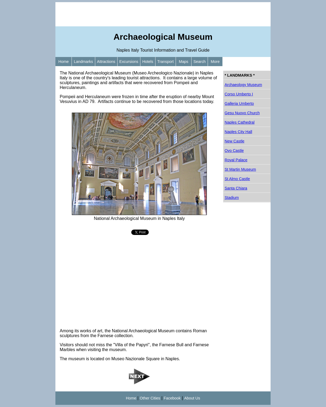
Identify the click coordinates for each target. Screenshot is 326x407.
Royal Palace (236, 160)
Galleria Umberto (239, 103)
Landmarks (83, 61)
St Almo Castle (237, 179)
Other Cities (150, 398)
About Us (192, 398)
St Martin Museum (240, 169)
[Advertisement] (163, 14)
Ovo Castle (234, 150)
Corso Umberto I (239, 94)
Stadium (232, 197)
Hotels (147, 61)
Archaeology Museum (243, 85)
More (215, 61)
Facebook (172, 398)
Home (63, 61)
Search (199, 61)
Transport (165, 61)
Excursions (128, 61)
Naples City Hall (238, 132)
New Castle (234, 141)
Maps (183, 61)
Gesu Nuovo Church (242, 113)
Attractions (106, 61)
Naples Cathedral (239, 122)
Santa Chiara (236, 188)
